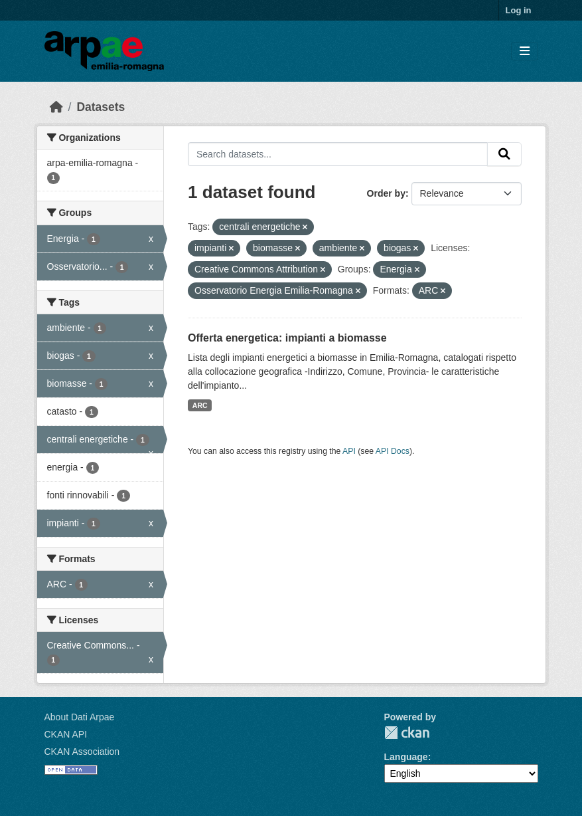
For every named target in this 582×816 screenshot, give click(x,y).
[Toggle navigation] (524, 51)
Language (406, 757)
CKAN (406, 733)
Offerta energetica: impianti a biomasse (287, 338)
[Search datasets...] (338, 154)
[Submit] (504, 154)
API (349, 451)
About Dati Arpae (79, 717)
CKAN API (66, 734)
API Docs (392, 451)
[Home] (56, 107)
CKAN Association (82, 751)
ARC (200, 405)
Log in (519, 10)
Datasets (100, 107)
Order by (386, 193)
